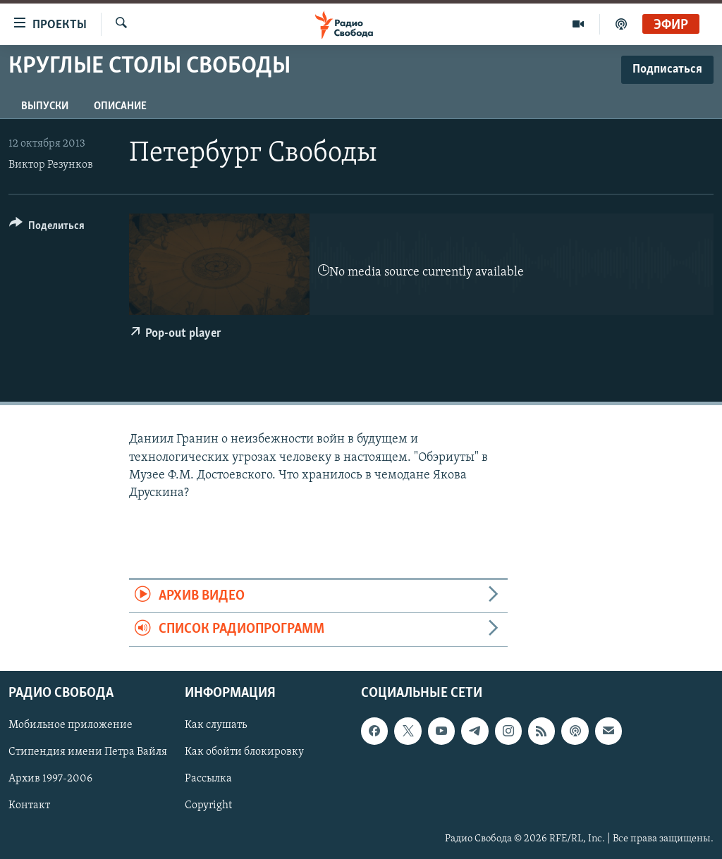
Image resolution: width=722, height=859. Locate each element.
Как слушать (216, 725)
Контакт (29, 805)
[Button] (47, 228)
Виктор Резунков (50, 165)
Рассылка (208, 778)
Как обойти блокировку (244, 752)
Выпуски (44, 106)
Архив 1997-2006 (50, 778)
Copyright (208, 805)
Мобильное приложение (70, 725)
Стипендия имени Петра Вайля (87, 752)
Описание (120, 106)
